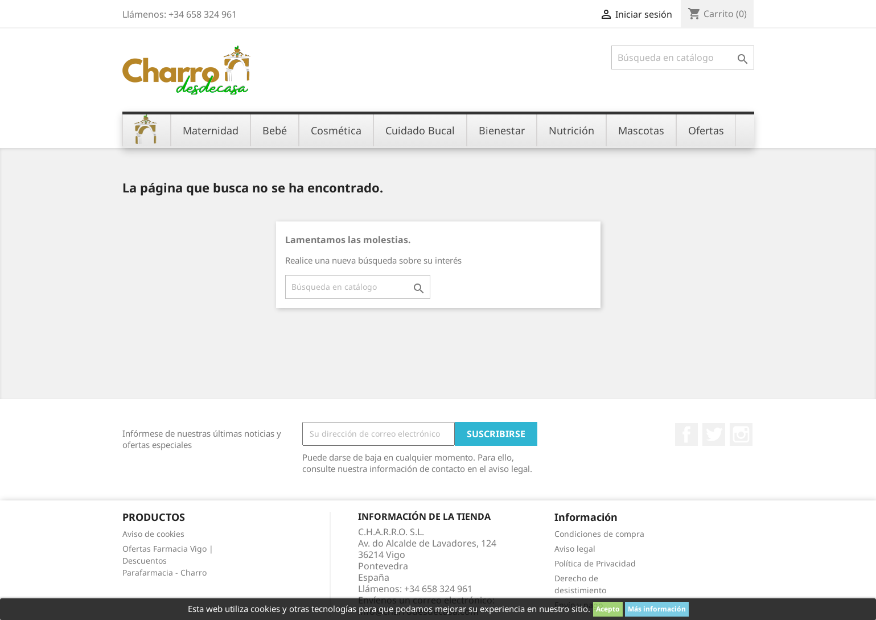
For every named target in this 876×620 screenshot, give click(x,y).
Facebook (686, 434)
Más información (657, 609)
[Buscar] (682, 57)
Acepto (608, 609)
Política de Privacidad (595, 563)
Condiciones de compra (599, 533)
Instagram (741, 434)
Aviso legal (574, 548)
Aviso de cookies (153, 533)
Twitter (713, 434)
